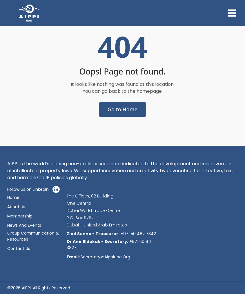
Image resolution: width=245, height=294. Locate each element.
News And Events (24, 225)
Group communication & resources (33, 236)
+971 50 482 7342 (111, 234)
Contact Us (18, 248)
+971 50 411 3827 (109, 245)
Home (13, 197)
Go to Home (122, 109)
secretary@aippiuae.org (98, 257)
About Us (16, 207)
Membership (19, 216)
